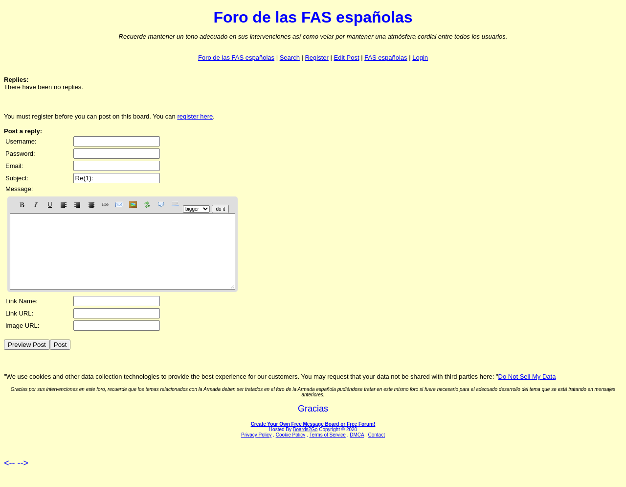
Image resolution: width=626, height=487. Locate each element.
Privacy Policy (256, 449)
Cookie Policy (291, 449)
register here (195, 116)
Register (316, 57)
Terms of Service (327, 449)
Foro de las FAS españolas (236, 57)
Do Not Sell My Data (527, 391)
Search (290, 57)
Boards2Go (305, 444)
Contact (376, 449)
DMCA (357, 449)
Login (420, 57)
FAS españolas (385, 57)
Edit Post (346, 57)
